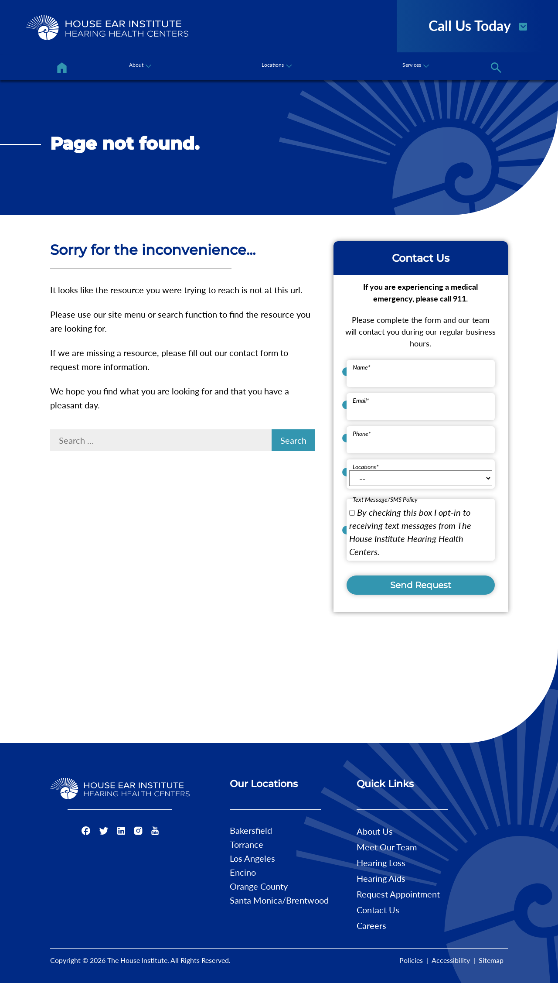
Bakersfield (251, 830)
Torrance (246, 844)
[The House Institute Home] (107, 27)
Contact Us (378, 909)
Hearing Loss (381, 862)
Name (362, 367)
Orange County (259, 886)
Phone (362, 433)
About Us (375, 831)
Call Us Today (478, 25)
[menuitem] (62, 67)
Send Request (420, 585)
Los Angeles (252, 858)
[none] (139, 67)
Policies (411, 960)
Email (361, 400)
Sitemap (491, 960)
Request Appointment (398, 894)
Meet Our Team (387, 847)
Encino (243, 872)
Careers (371, 925)
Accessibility (451, 960)
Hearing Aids (381, 878)
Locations (366, 466)
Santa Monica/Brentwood (279, 900)
